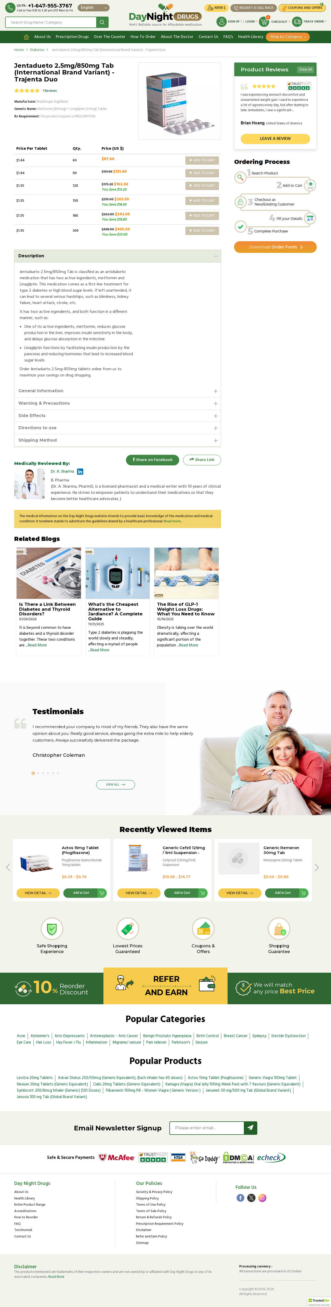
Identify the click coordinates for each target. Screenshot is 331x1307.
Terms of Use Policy (151, 1205)
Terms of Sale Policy (151, 1211)
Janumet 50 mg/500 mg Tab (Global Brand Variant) (248, 1090)
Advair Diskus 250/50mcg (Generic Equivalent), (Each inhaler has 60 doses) (120, 1078)
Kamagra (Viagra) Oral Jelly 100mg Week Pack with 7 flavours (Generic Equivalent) (233, 1084)
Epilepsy (259, 1036)
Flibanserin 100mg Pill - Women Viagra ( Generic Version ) (153, 1090)
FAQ (17, 1224)
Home (19, 50)
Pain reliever (156, 1042)
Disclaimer (143, 1230)
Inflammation (96, 1042)
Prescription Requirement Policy (159, 1224)
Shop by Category (286, 37)
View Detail (35, 893)
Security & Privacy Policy (154, 1192)
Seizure (201, 1042)
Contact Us (208, 37)
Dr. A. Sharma (62, 471)
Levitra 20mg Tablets (35, 1078)
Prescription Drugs (72, 37)
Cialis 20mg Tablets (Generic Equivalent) (126, 1084)
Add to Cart (202, 160)
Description (31, 255)
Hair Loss (43, 1042)
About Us (42, 37)
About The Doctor (177, 37)
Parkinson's (181, 1042)
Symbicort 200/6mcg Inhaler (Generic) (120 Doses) (59, 1090)
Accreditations (25, 1211)
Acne (21, 1036)
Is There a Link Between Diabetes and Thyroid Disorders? (47, 609)
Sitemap (142, 1243)
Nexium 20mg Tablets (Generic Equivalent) (52, 1084)
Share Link (202, 460)
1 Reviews (50, 91)
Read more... (173, 521)
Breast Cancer (235, 1036)
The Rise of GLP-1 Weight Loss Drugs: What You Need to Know (186, 609)
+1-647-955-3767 (50, 6)
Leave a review (275, 139)
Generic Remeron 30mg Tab (281, 850)
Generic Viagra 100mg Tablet (273, 1078)
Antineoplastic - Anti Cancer (114, 1036)
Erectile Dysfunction (289, 1036)
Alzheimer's (40, 1036)
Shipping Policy (147, 1198)
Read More (37, 645)
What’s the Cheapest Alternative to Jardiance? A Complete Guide (115, 611)
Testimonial (23, 1230)
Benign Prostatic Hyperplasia (167, 1036)
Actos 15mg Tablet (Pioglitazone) (80, 850)
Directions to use (37, 427)
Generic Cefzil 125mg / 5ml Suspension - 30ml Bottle (184, 852)
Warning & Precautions (44, 403)
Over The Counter (109, 37)
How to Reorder (26, 1217)
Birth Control (208, 1036)
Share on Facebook (152, 460)
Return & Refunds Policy (154, 1217)
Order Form (273, 247)
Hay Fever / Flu (68, 1042)
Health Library (250, 37)
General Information (40, 390)
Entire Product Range (30, 1205)
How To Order (143, 37)
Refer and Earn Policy (151, 1236)
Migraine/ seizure (126, 1042)
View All (305, 70)
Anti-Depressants (70, 1036)
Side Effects (32, 415)
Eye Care (24, 1042)
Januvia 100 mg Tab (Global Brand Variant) (52, 1097)
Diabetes (37, 50)
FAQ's (228, 37)
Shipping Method (37, 440)
